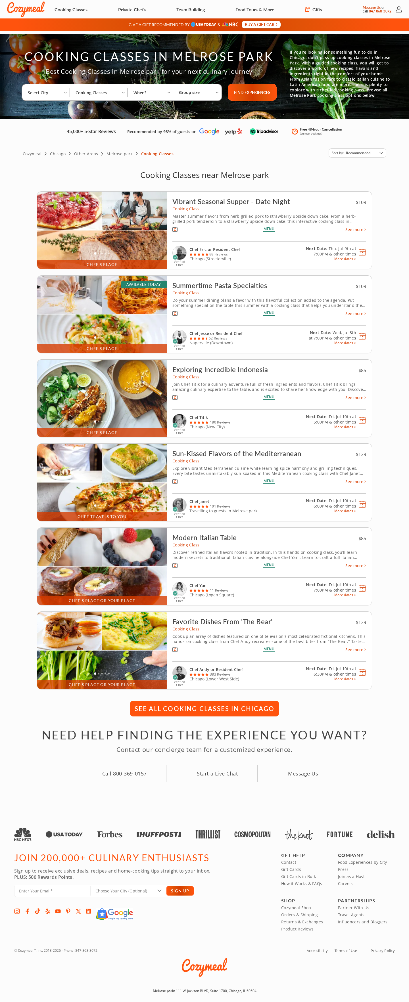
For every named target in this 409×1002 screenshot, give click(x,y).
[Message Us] (358, 9)
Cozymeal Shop (296, 904)
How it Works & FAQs (301, 880)
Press (343, 866)
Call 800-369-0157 (124, 770)
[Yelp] (48, 908)
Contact (288, 859)
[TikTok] (37, 908)
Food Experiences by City (362, 859)
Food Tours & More (254, 9)
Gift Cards (291, 866)
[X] (78, 908)
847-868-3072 (86, 947)
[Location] (131, 887)
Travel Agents (351, 911)
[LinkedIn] (88, 908)
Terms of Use (346, 947)
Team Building (190, 9)
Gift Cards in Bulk (298, 873)
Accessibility (317, 947)
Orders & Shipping (299, 911)
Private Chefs (132, 9)
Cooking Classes (71, 9)
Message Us (372, 7)
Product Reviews (297, 925)
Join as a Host (351, 873)
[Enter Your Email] (52, 887)
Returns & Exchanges (302, 918)
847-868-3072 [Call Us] (380, 11)
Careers (345, 880)
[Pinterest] (68, 908)
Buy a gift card (261, 24)
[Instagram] (17, 908)
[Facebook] (27, 908)
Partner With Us (353, 904)
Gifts (313, 9)
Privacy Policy (383, 947)
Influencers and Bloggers (363, 918)
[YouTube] (58, 908)
